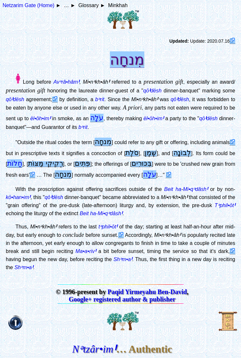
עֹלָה (96, 118)
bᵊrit (99, 99)
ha (178, 189)
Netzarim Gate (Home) (28, 5)
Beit (168, 189)
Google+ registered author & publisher (122, 299)
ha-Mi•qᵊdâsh (106, 213)
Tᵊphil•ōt (225, 205)
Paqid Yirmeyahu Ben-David (147, 291)
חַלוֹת (14, 163)
